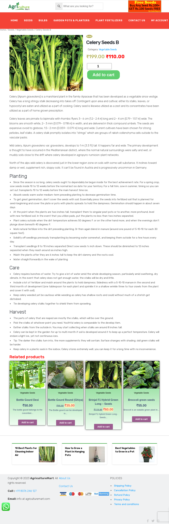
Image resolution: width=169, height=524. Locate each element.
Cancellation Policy (124, 490)
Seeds (28, 20)
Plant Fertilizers (109, 20)
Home (14, 20)
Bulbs (43, 20)
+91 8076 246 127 (25, 490)
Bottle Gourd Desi (27, 399)
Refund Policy (122, 494)
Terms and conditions (126, 504)
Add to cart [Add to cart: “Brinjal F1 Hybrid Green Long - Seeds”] (103, 426)
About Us (64, 478)
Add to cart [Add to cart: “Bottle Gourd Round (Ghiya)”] (65, 422)
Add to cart (103, 74)
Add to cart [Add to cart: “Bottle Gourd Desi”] (27, 422)
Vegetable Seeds (25, 30)
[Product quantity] (99, 66)
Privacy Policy (122, 499)
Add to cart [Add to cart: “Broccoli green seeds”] (141, 419)
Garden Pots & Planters (71, 20)
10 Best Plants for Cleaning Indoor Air (26, 452)
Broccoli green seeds (141, 399)
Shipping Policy (122, 485)
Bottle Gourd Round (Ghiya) (65, 399)
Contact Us (136, 20)
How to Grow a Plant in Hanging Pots (74, 452)
